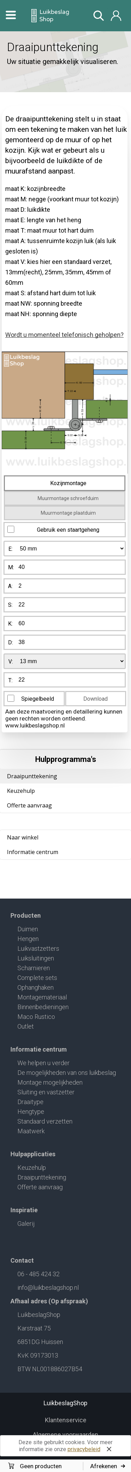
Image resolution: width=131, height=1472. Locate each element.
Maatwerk (31, 1131)
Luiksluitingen (35, 958)
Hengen (28, 938)
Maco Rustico (36, 1016)
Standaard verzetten (44, 1121)
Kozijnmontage (68, 483)
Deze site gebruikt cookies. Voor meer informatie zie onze (66, 1446)
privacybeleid (84, 1449)
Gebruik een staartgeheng (68, 529)
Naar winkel (22, 837)
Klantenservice (65, 1420)
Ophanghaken (35, 987)
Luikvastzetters (38, 948)
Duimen (27, 929)
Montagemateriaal (42, 997)
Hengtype (30, 1111)
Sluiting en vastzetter (46, 1092)
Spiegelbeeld (37, 698)
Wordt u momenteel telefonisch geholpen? (64, 334)
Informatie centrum (32, 852)
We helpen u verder (43, 1063)
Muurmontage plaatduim (68, 513)
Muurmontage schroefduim (68, 498)
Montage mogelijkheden (50, 1082)
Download (95, 698)
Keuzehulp (21, 791)
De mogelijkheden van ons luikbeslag (66, 1072)
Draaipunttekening (41, 1177)
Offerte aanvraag (29, 805)
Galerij (25, 1223)
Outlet (25, 1026)
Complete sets (37, 977)
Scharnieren (33, 968)
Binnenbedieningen (43, 1007)
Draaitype (30, 1101)
